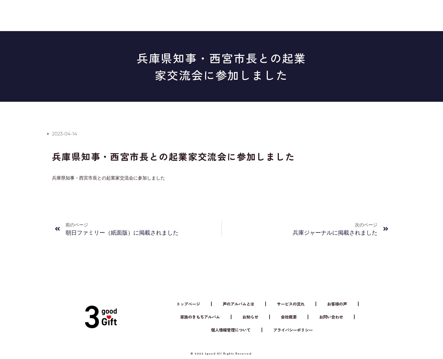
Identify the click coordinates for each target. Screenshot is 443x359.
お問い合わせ (340, 317)
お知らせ (260, 13)
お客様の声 (229, 13)
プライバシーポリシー (296, 330)
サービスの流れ (191, 13)
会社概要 (289, 13)
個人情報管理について (227, 330)
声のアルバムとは (147, 13)
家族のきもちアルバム (331, 13)
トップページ (179, 304)
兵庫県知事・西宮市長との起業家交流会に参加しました (108, 178)
